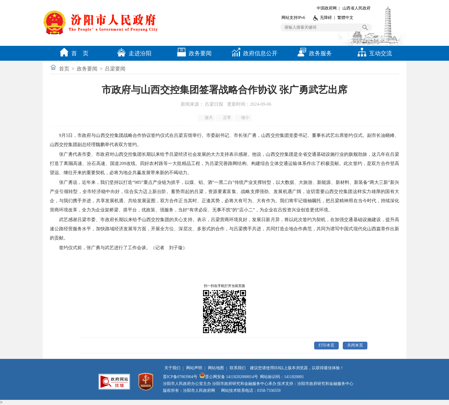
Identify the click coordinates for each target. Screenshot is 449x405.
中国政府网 (327, 8)
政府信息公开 (253, 53)
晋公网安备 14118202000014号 (228, 377)
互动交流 (373, 53)
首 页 (72, 53)
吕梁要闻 (115, 69)
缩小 (243, 117)
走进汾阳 (132, 53)
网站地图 (216, 368)
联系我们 (238, 368)
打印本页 (326, 345)
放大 (207, 117)
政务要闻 (193, 53)
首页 (64, 69)
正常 (225, 117)
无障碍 (326, 17)
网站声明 (194, 368)
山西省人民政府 (356, 8)
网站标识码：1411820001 (282, 377)
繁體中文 (345, 17)
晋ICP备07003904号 (180, 377)
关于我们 (172, 368)
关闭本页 (355, 345)
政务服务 (313, 53)
